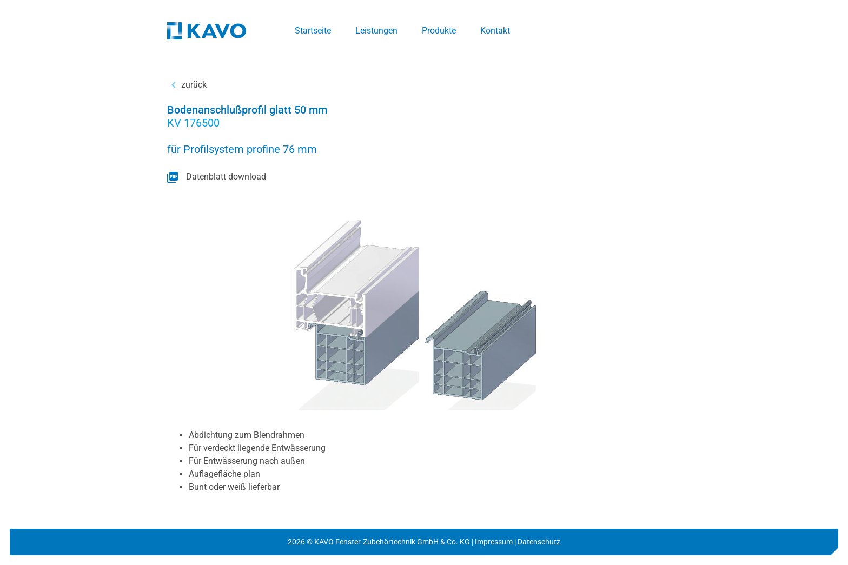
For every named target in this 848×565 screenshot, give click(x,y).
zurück (194, 84)
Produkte (439, 30)
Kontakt (495, 30)
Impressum (494, 541)
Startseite (313, 30)
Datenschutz (539, 541)
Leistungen (376, 30)
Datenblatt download (226, 176)
